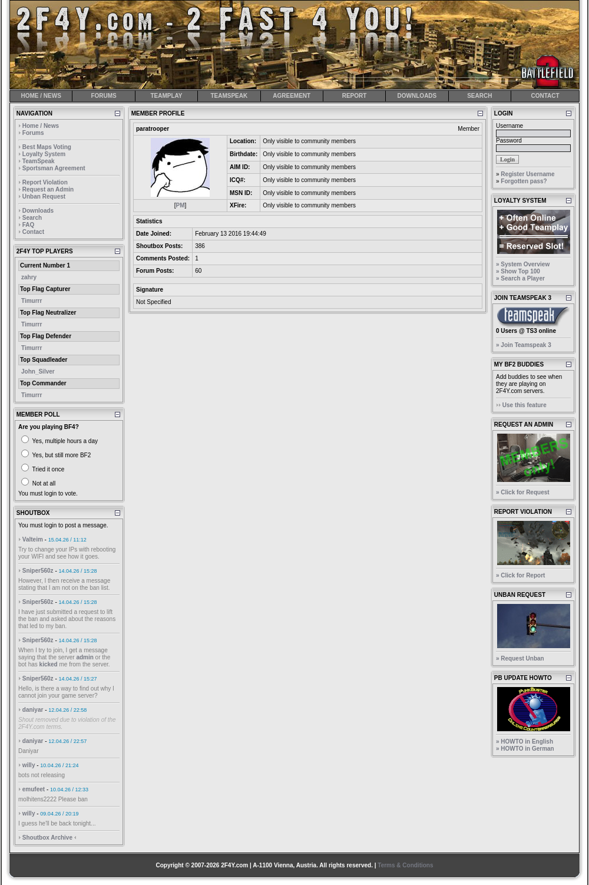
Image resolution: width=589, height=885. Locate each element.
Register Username (527, 174)
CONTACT (545, 96)
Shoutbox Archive (47, 837)
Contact (33, 232)
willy (28, 765)
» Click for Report (520, 575)
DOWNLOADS (417, 96)
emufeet (33, 789)
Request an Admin (48, 189)
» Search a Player (520, 278)
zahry (29, 277)
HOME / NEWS (41, 96)
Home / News (40, 126)
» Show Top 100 (518, 271)
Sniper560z (38, 570)
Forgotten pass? (524, 181)
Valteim (32, 539)
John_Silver (38, 371)
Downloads (38, 210)
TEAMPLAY (166, 96)
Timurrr (31, 301)
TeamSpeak (38, 161)
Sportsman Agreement (53, 168)
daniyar (33, 709)
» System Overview (523, 264)
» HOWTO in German (525, 748)
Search (32, 217)
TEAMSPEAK (228, 96)
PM (180, 205)
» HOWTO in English (524, 741)
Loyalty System (43, 154)
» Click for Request (523, 492)
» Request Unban (520, 658)
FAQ (28, 225)
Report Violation (45, 182)
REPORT (354, 96)
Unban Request (43, 196)
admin (84, 657)
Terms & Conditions (405, 865)
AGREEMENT (291, 96)
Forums (33, 133)
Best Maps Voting (46, 147)
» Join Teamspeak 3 (523, 345)
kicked (48, 664)
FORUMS (103, 96)
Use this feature (524, 405)
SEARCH (479, 96)
